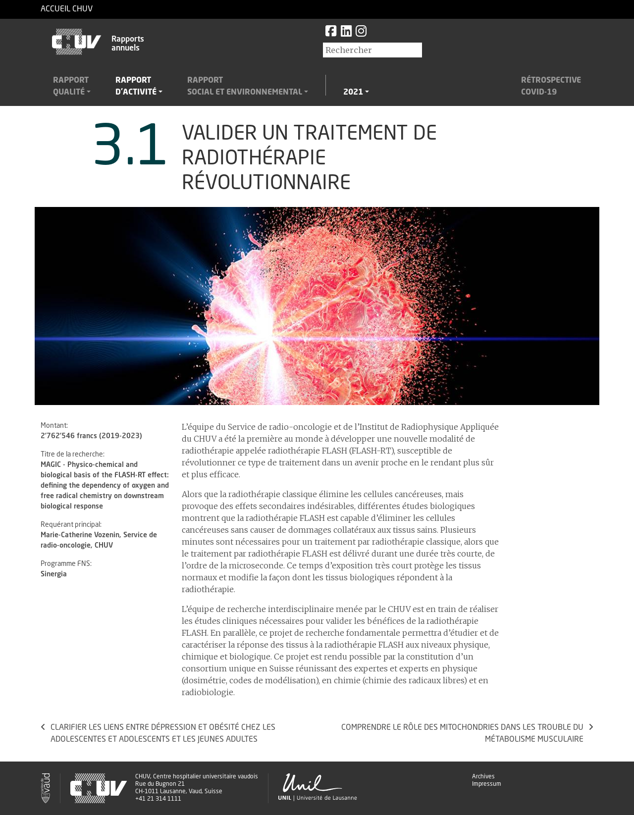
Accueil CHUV (67, 9)
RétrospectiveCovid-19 (551, 87)
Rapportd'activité (136, 87)
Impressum (486, 784)
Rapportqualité (71, 87)
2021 (353, 93)
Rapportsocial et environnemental (244, 87)
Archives (483, 777)
